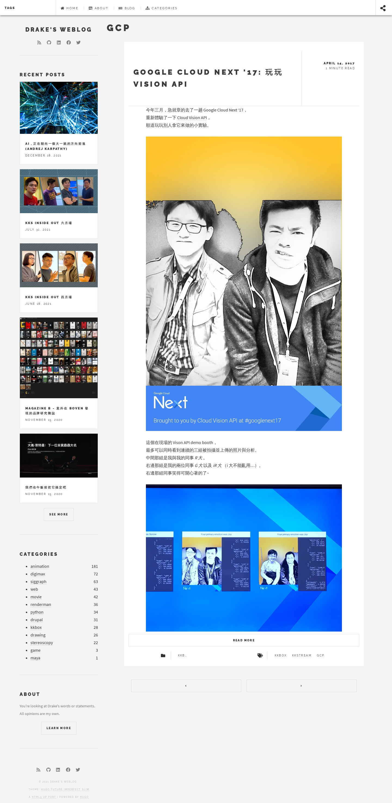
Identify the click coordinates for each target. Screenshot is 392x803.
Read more (244, 640)
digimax (37, 574)
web (34, 589)
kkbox (182, 655)
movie (36, 597)
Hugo (84, 797)
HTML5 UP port (44, 797)
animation (39, 566)
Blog (127, 8)
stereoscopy (41, 642)
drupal (36, 620)
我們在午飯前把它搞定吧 (46, 487)
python (37, 612)
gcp (320, 655)
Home (70, 8)
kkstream (302, 655)
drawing (37, 635)
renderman (40, 604)
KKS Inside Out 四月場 (48, 297)
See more (58, 514)
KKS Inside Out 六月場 (48, 223)
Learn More (59, 728)
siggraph (38, 581)
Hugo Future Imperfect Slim (65, 789)
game (35, 650)
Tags (10, 8)
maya (35, 658)
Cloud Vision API (192, 117)
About (99, 8)
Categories (162, 8)
